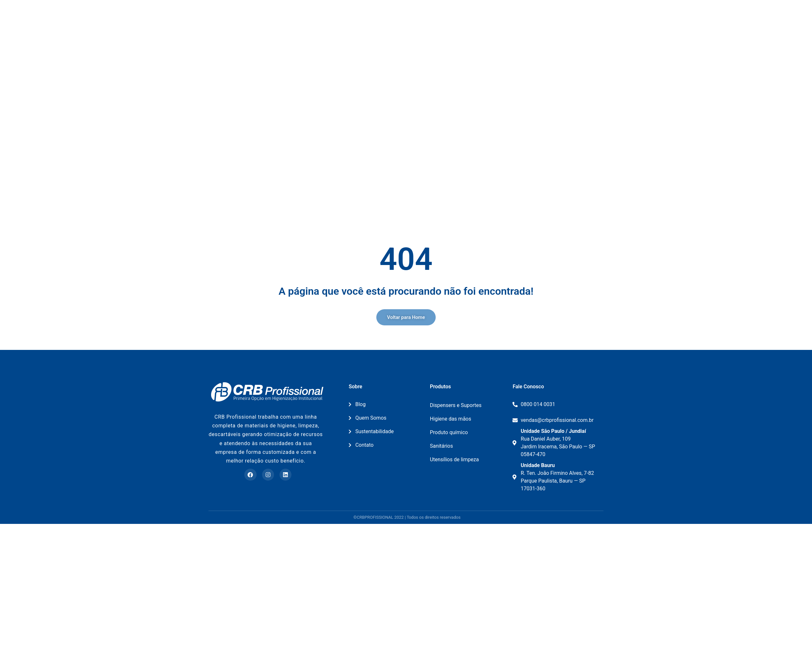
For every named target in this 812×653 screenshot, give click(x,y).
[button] (405, 317)
